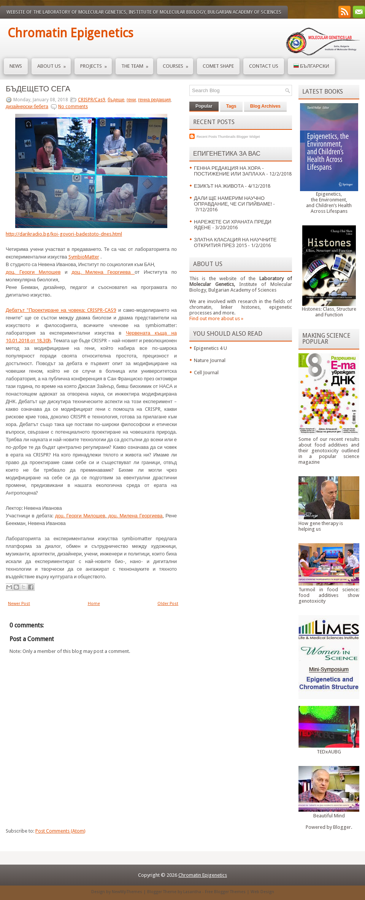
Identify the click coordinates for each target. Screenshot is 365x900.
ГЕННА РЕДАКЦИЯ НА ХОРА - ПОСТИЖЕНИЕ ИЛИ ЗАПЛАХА (229, 171)
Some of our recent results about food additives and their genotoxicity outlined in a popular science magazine (328, 450)
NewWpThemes (127, 891)
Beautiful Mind (329, 816)
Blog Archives (265, 106)
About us (54, 63)
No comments (73, 106)
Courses (178, 63)
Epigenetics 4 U (210, 348)
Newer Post (19, 603)
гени (131, 99)
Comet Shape (218, 66)
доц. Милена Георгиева (103, 272)
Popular (204, 106)
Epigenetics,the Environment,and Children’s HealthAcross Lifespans (329, 202)
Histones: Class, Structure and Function (329, 312)
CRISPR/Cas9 (91, 99)
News (16, 66)
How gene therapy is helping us (320, 526)
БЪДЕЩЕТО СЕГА (38, 89)
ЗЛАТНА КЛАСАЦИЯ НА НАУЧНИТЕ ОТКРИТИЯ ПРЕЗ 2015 (235, 242)
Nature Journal (209, 360)
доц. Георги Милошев (33, 272)
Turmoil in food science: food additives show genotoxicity (328, 595)
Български (311, 66)
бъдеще (116, 99)
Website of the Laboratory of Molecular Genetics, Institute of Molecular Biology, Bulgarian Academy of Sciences (143, 12)
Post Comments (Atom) (60, 831)
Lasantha (192, 891)
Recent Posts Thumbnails (216, 137)
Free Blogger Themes (225, 891)
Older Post (167, 603)
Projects (96, 63)
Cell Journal (206, 372)
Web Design (262, 891)
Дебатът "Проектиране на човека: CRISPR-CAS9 (61, 310)
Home (94, 603)
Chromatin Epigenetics (70, 33)
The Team (137, 63)
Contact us (263, 66)
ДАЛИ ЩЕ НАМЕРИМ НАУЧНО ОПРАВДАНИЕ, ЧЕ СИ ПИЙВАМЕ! (233, 201)
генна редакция (154, 99)
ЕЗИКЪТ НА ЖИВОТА (219, 186)
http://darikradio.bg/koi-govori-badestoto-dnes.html (64, 234)
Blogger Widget (248, 137)
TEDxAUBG (329, 752)
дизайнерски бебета (27, 106)
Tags (231, 106)
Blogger (342, 827)
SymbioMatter (83, 257)
